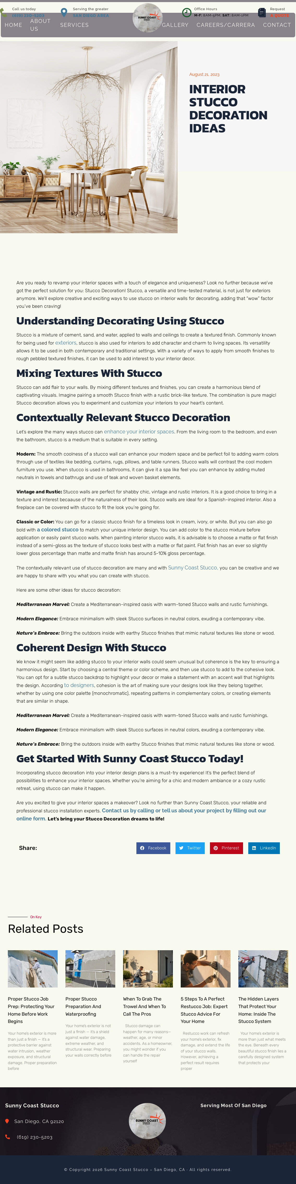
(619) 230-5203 (28, 15)
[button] (153, 848)
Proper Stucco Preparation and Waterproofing (83, 1006)
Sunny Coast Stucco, (192, 568)
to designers (79, 685)
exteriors (65, 343)
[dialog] (263, 1167)
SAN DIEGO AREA (91, 15)
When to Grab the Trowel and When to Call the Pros (144, 1006)
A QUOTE (279, 15)
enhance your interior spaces (139, 431)
